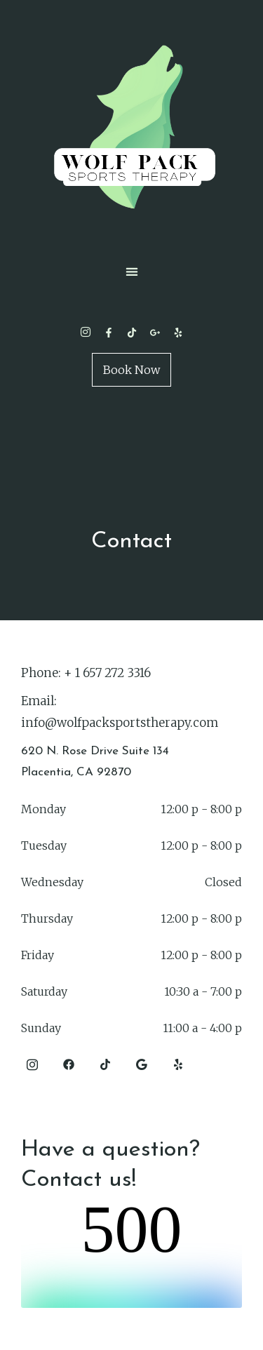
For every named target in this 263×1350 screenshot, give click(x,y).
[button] (131, 271)
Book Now (131, 370)
